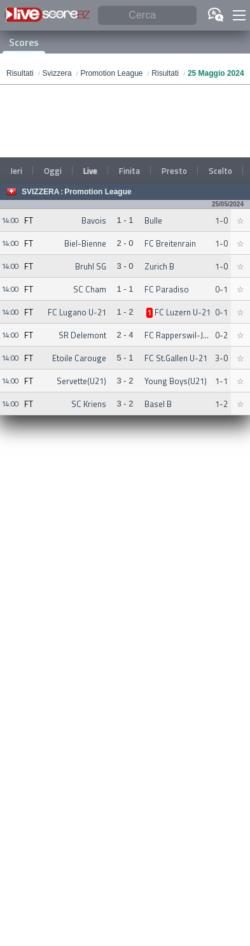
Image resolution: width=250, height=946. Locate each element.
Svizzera (40, 191)
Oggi (53, 170)
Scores (24, 42)
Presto (174, 170)
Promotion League (97, 191)
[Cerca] (147, 15)
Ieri (16, 170)
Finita (129, 170)
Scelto (220, 170)
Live (90, 170)
